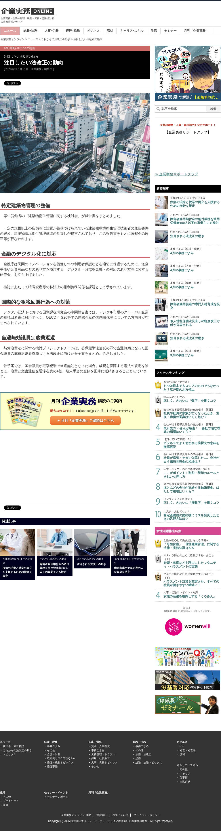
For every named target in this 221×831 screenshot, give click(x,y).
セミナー (170, 30)
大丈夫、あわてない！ (192, 515)
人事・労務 (95, 742)
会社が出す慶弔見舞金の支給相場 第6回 (192, 458)
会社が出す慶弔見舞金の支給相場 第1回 (192, 487)
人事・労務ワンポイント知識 (192, 594)
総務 (138, 758)
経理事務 (52, 766)
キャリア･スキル (131, 30)
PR (181, 746)
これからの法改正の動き (55, 39)
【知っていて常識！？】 (192, 443)
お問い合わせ (120, 815)
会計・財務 (53, 754)
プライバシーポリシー (146, 815)
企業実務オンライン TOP (76, 815)
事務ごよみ (53, 746)
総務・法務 (139, 742)
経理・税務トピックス (60, 762)
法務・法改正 (143, 754)
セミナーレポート (57, 796)
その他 (51, 750)
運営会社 (101, 815)
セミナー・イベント (56, 792)
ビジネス (93, 30)
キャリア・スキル (187, 765)
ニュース (10, 30)
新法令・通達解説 (13, 746)
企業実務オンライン (13, 39)
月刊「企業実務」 (196, 30)
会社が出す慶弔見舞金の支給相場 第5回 (192, 413)
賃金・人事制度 (100, 746)
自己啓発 (185, 781)
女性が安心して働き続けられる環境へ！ (192, 544)
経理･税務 (73, 30)
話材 (110, 30)
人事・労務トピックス (104, 762)
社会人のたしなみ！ (192, 399)
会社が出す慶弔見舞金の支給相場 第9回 (192, 428)
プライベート (11, 800)
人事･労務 (52, 30)
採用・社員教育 (100, 758)
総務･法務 (30, 30)
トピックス (9, 754)
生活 (154, 30)
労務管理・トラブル (103, 754)
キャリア (185, 773)
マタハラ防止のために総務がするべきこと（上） (192, 561)
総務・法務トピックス (148, 762)
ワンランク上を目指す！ (192, 501)
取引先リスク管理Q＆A (61, 758)
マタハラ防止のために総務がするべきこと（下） (192, 579)
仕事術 (184, 777)
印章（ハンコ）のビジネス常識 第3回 (192, 473)
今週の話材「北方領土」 (192, 385)
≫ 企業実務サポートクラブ (176, 174)
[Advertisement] (37, 466)
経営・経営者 (188, 750)
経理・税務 (50, 742)
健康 (5, 804)
